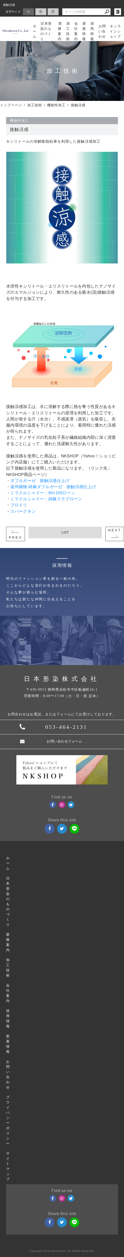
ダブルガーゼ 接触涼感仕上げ (39, 480)
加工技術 (8, 967)
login (117, 11)
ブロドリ (18, 505)
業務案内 (8, 942)
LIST (65, 532)
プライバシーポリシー (8, 1120)
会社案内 (8, 993)
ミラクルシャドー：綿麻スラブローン (46, 499)
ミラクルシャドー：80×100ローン (42, 493)
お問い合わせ (8, 1074)
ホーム (8, 863)
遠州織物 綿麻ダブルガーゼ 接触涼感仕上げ (53, 486)
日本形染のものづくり (8, 901)
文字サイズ (13, 12)
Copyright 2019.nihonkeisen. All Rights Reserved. (62, 1251)
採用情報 (8, 1018)
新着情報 (8, 1043)
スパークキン (23, 511)
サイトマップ (8, 1166)
